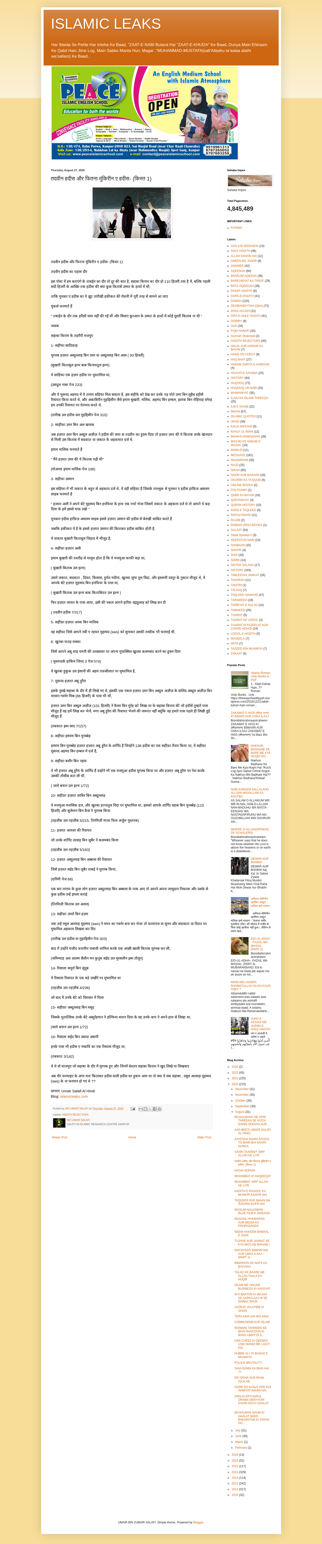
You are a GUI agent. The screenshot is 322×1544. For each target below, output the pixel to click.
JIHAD (235, 421)
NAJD (235, 465)
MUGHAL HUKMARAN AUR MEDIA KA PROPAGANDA (249, 1222)
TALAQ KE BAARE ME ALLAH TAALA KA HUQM (249, 1276)
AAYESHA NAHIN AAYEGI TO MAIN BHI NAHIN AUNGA (251, 1142)
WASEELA (238, 638)
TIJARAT (237, 615)
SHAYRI (236, 550)
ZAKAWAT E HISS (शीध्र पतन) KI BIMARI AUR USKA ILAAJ (250, 714)
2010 (235, 1495)
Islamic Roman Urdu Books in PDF (260, 676)
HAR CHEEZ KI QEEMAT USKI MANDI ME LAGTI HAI (252, 1344)
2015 (235, 1466)
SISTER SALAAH (242, 565)
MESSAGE (238, 455)
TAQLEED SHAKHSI (244, 595)
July (238, 1430)
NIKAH (235, 470)
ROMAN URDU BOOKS (246, 525)
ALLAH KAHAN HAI (244, 256)
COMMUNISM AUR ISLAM (252, 1322)
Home (132, 1137)
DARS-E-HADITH (242, 296)
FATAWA (236, 228)
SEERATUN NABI (242, 540)
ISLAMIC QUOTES (243, 416)
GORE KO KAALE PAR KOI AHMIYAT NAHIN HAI (252, 1388)
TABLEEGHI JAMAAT (245, 575)
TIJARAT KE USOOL (244, 620)
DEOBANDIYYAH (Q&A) (247, 306)
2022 (235, 1072)
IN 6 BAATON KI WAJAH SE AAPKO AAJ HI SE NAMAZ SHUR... (250, 1298)
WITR (235, 643)
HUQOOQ (237, 383)
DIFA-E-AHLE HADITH (246, 316)
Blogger (198, 1522)
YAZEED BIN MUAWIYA (247, 648)
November (242, 1094)
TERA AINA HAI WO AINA (251, 1316)
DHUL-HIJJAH (240, 311)
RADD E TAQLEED (243, 510)
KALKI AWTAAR (241, 426)
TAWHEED (238, 610)
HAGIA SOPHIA (244, 1170)
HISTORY (237, 378)
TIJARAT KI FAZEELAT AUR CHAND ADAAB (249, 626)
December (242, 1089)
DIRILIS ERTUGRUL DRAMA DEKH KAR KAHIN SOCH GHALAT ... (251, 1402)
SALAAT (236, 530)
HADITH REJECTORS (75, 1114)
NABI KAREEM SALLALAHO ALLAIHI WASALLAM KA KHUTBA (250, 793)
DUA (234, 326)
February (241, 1447)
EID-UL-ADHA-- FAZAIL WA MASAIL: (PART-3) (261, 944)
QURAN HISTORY (243, 505)
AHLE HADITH (240, 251)
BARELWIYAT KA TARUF (247, 281)
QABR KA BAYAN (242, 495)
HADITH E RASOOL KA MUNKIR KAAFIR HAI (250, 1192)
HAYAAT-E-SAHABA (244, 373)
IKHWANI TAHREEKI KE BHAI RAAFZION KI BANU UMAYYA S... (250, 1331)
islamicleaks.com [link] (74, 1096)
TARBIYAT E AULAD (244, 605)
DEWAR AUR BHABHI (259, 860)
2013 (235, 1478)
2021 (235, 1078)
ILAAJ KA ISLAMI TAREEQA (249, 398)
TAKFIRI (236, 585)
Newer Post (59, 1137)
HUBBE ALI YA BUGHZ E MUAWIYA (251, 1355)
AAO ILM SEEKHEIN (245, 246)
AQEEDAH (238, 271)
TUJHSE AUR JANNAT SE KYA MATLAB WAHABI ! (252, 1242)
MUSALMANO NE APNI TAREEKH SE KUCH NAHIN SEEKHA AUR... (251, 1120)
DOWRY (236, 321)
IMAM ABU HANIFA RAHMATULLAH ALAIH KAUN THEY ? (251, 985)
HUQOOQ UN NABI (244, 388)
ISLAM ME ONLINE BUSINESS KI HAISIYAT (252, 1286)
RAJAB (235, 520)
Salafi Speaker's (241, 535)
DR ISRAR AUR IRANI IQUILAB (249, 1379)
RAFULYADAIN (241, 515)
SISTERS (237, 570)
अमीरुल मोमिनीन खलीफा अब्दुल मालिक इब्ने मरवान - (260, 904)
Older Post (204, 1137)
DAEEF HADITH (241, 291)
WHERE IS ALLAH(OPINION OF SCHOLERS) (250, 831)
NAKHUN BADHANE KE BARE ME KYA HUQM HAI (260, 751)
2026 (235, 1066)
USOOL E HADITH (243, 633)
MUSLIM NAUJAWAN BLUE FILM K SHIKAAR (252, 1211)
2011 (235, 1489)
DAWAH (236, 301)
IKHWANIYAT (240, 393)
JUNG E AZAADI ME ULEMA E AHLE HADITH (260, 1024)
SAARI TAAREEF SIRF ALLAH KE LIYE (249, 1153)
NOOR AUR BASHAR (245, 475)
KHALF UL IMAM (242, 431)
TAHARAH (238, 580)
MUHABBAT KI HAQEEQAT (252, 1176)
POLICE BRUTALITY (248, 1362)
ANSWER (237, 266)
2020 (235, 1084)
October (240, 1100)
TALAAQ (236, 590)
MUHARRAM (239, 460)
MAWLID (237, 450)
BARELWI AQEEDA (244, 276)
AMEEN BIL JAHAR (244, 261)
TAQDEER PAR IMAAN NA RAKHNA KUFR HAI (252, 1202)
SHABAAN (238, 545)
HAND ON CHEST (243, 354)
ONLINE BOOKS (242, 485)
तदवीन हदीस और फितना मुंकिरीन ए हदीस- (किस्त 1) (252, 1162)
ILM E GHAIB (240, 406)
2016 (235, 1460)
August (240, 1112)
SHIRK (235, 560)
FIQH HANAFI (240, 331)
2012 (235, 1483)
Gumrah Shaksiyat (243, 336)
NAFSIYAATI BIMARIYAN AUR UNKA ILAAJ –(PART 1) (251, 1253)
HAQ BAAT (238, 359)
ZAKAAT (236, 653)
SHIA (234, 555)
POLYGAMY (239, 490)
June (238, 1436)
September (242, 1106)
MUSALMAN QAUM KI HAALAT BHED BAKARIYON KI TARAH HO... (251, 1418)
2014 (235, 1472)
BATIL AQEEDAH (242, 286)
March (239, 1442)
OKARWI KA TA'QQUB (246, 480)
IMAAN (235, 411)
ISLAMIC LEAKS (106, 23)
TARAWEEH (239, 600)
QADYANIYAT (240, 500)
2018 (235, 1454)
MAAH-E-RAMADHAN (245, 436)
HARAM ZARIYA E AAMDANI (250, 364)
